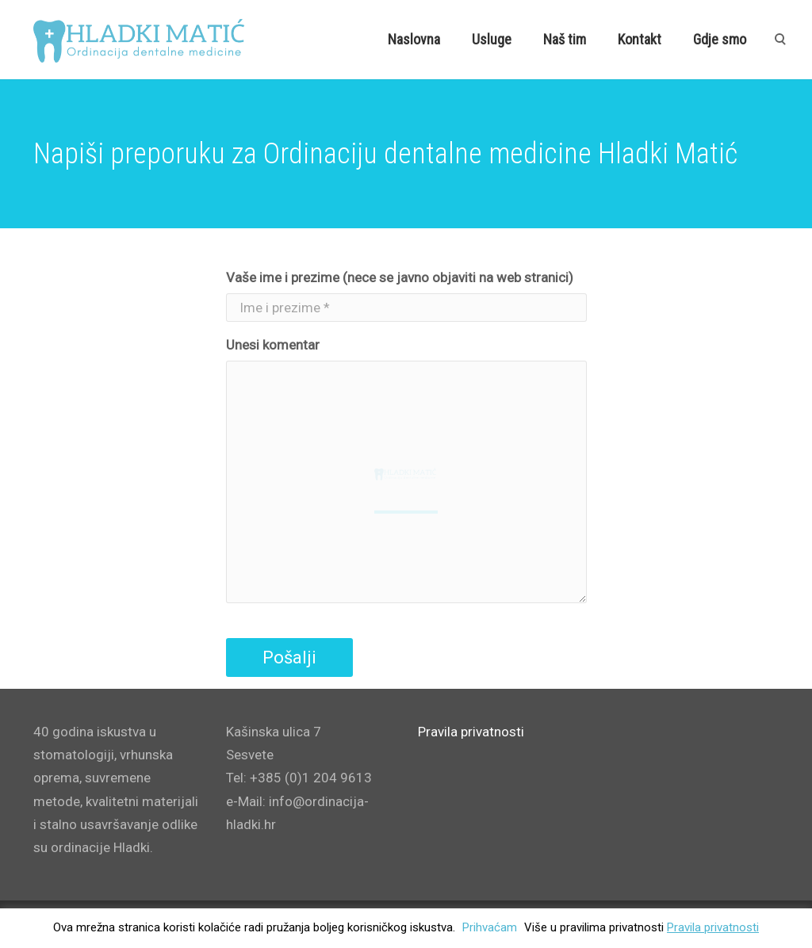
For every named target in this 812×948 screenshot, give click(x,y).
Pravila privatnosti (713, 927)
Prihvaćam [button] (489, 927)
